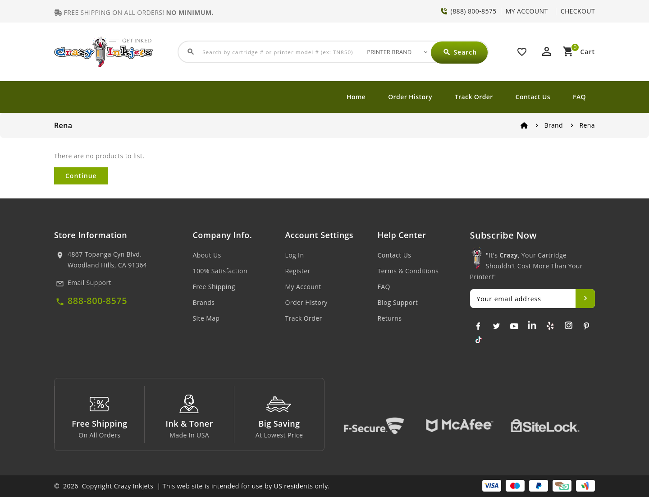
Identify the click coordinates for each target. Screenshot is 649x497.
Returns (390, 318)
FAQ (579, 96)
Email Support (89, 282)
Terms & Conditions (408, 271)
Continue (81, 175)
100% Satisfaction (220, 271)
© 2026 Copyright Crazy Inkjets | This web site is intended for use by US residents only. (192, 486)
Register (298, 271)
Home (356, 96)
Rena (587, 125)
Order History (410, 96)
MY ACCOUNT (527, 11)
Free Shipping (214, 286)
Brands (204, 302)
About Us (207, 255)
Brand (553, 125)
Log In (294, 255)
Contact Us (533, 96)
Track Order (474, 96)
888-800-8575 (97, 301)
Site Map (206, 318)
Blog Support (398, 302)
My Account (303, 286)
